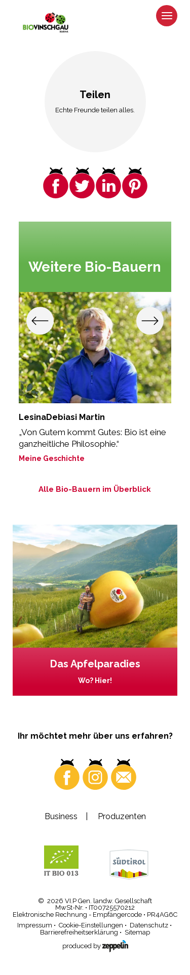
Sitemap (137, 932)
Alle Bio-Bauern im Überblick (95, 489)
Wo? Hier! (95, 680)
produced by (95, 945)
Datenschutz (149, 925)
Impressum (34, 925)
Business (61, 816)
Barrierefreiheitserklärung (79, 932)
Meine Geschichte (52, 458)
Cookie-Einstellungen (91, 925)
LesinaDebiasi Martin (62, 417)
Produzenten (122, 816)
